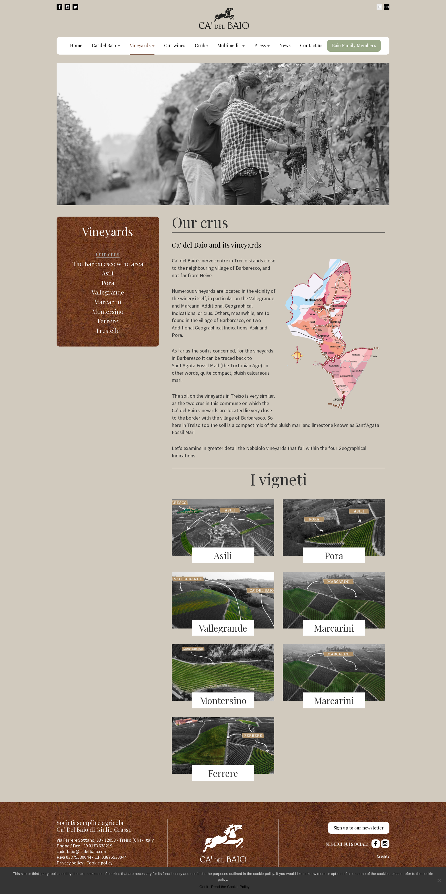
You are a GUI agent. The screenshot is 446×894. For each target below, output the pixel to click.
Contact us (311, 45)
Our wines (174, 45)
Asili (108, 273)
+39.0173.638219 (96, 846)
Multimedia (231, 45)
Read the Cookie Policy (230, 887)
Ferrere (107, 321)
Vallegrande (108, 292)
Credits (383, 856)
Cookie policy (99, 863)
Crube (201, 45)
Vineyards (142, 45)
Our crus (107, 254)
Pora (107, 283)
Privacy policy (70, 863)
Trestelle (108, 330)
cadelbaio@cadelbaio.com (82, 851)
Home (76, 45)
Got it (203, 887)
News (284, 45)
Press (262, 45)
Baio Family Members (354, 45)
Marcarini (107, 302)
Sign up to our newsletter (359, 828)
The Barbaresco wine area (107, 263)
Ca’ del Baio (106, 45)
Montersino (107, 311)
